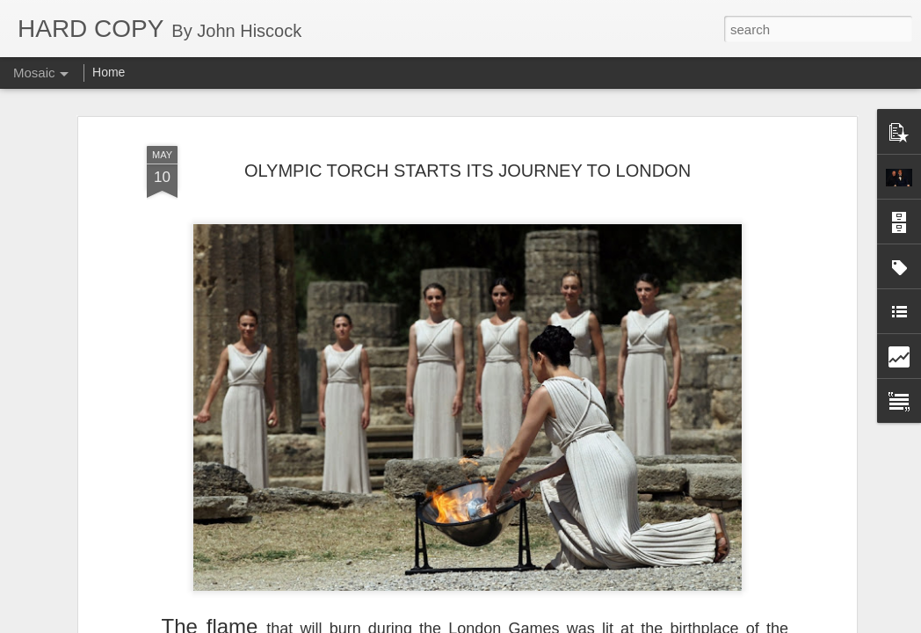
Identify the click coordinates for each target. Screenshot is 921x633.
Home (108, 72)
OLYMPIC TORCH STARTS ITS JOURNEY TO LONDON (467, 165)
